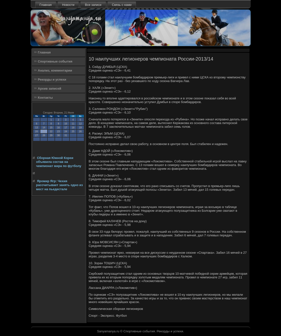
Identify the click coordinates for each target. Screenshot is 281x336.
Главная (46, 5)
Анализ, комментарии (55, 70)
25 (73, 131)
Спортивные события (55, 61)
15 (51, 127)
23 (58, 131)
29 (51, 135)
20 (36, 131)
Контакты (45, 97)
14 (44, 127)
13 (36, 127)
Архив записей (49, 88)
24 (65, 131)
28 (44, 135)
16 (58, 127)
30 (58, 135)
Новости (68, 5)
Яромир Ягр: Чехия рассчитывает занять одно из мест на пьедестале (59, 185)
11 (73, 123)
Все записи (93, 5)
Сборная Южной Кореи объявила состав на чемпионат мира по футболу (58, 162)
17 (65, 127)
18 (73, 127)
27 (36, 135)
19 (80, 127)
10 (65, 123)
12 (80, 123)
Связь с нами (122, 5)
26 (80, 131)
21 (44, 131)
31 (65, 135)
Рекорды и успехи (52, 79)
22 (51, 131)
